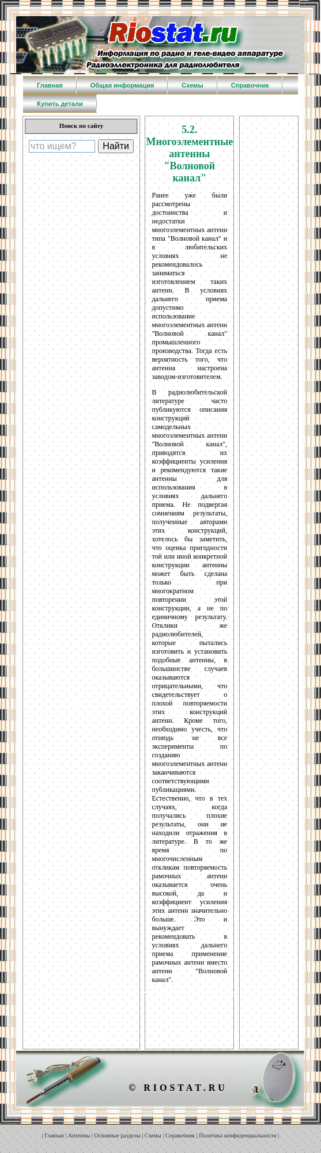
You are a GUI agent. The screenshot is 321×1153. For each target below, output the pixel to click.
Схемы (153, 1135)
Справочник (180, 1135)
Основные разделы (118, 1135)
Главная (54, 1135)
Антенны (79, 1135)
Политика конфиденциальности (238, 1135)
